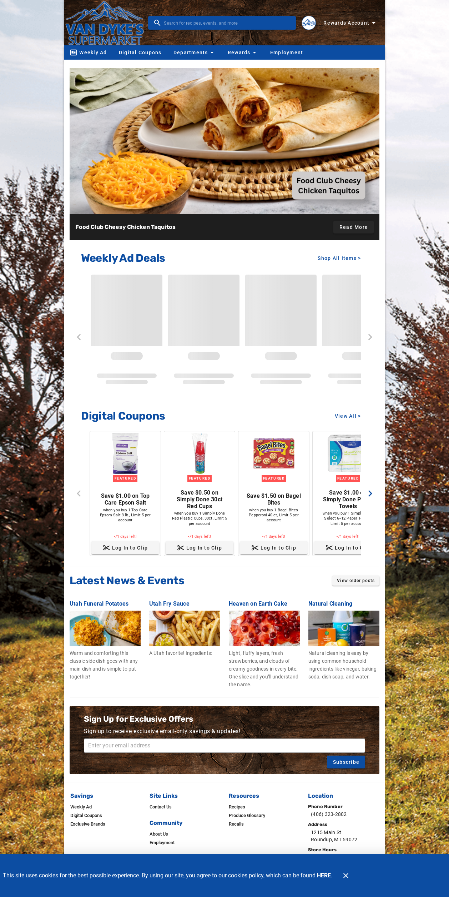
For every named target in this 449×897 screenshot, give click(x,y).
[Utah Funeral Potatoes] (105, 636)
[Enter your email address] (226, 745)
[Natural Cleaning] (343, 636)
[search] (227, 22)
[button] (194, 52)
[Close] (345, 875)
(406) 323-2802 (329, 814)
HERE (324, 875)
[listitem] (81, 807)
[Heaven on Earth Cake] (264, 640)
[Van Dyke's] (106, 22)
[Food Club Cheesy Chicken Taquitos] (224, 141)
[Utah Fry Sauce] (184, 624)
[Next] (370, 493)
